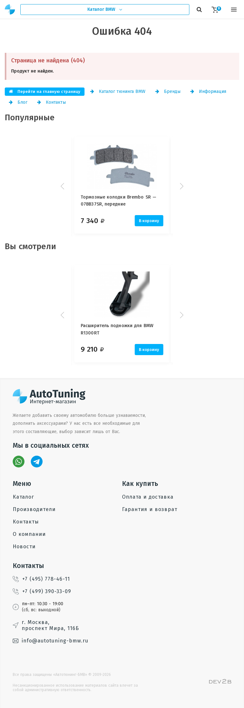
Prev (63, 186)
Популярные (30, 118)
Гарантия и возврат (149, 509)
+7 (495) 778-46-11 (41, 579)
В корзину (149, 220)
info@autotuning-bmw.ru (50, 641)
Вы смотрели (30, 246)
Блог (18, 102)
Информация (208, 91)
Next (180, 186)
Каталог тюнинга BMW (118, 91)
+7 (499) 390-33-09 (42, 591)
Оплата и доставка (147, 497)
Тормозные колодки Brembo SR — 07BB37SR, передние (118, 200)
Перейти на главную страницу (44, 91)
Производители (34, 509)
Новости (24, 546)
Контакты (51, 102)
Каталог (23, 497)
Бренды (167, 91)
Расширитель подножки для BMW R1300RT (117, 329)
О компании (29, 534)
